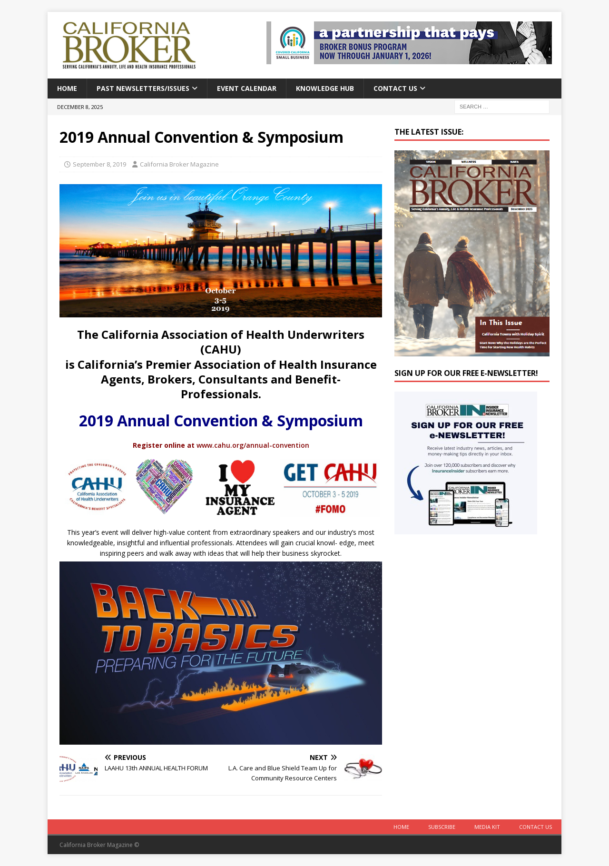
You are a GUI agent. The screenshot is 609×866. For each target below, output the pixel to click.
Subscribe (441, 826)
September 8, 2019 (99, 164)
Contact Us (395, 88)
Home (67, 88)
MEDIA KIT (487, 826)
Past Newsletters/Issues (143, 88)
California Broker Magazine (179, 164)
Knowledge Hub (325, 88)
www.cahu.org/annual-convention (252, 445)
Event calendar (246, 88)
